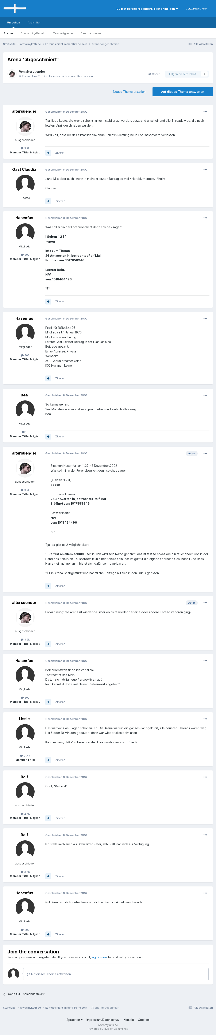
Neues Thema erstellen (129, 91)
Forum (8, 33)
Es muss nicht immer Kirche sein (71, 76)
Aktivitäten (34, 22)
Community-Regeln (32, 33)
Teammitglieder (63, 33)
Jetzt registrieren (197, 8)
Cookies (144, 1019)
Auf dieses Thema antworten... (50, 974)
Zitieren (60, 152)
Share (154, 74)
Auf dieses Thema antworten (182, 91)
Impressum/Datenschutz (103, 1019)
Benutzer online (91, 33)
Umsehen (13, 24)
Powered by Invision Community (108, 1028)
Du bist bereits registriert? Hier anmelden (147, 8)
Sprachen (74, 1019)
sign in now (99, 957)
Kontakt (129, 1019)
